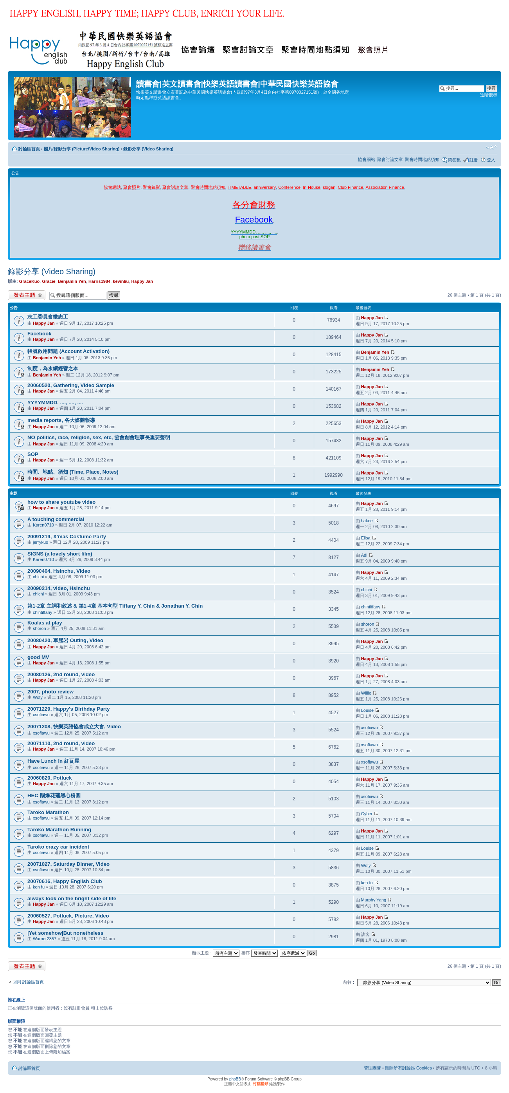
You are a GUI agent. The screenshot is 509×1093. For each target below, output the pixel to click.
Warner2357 (44, 938)
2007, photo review (50, 692)
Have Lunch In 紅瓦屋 (53, 761)
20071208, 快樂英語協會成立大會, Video (74, 726)
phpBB (235, 1079)
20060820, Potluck (49, 778)
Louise (367, 710)
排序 (259, 952)
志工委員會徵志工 (47, 317)
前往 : (348, 982)
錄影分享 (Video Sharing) (148, 149)
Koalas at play (44, 623)
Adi (364, 555)
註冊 (473, 159)
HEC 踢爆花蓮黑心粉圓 (54, 795)
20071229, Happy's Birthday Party (68, 709)
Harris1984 (99, 281)
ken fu (39, 887)
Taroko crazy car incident (58, 847)
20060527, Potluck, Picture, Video (68, 916)
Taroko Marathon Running (59, 829)
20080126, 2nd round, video (61, 674)
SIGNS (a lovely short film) (59, 554)
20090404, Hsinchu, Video (58, 571)
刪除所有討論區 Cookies (408, 1068)
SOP (32, 454)
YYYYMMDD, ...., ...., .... (55, 402)
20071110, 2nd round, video (61, 743)
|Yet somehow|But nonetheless (65, 933)
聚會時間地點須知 (422, 159)
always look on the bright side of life (71, 898)
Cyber (366, 813)
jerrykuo (40, 542)
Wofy (38, 697)
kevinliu (121, 281)
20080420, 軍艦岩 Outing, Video (65, 640)
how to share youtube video (61, 502)
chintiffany (42, 612)
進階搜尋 (488, 94)
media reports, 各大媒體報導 (61, 420)
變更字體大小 (491, 147)
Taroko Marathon (48, 812)
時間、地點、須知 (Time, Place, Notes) (73, 472)
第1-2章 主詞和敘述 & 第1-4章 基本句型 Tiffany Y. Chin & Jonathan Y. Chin (115, 606)
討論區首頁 (29, 149)
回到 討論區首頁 (28, 981)
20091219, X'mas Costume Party (66, 536)
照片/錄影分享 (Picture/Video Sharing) (82, 149)
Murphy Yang (373, 900)
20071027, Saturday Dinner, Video (68, 864)
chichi (38, 576)
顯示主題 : (215, 952)
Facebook (39, 334)
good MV (38, 657)
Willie (366, 693)
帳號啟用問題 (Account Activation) (68, 351)
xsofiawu (41, 714)
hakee (367, 520)
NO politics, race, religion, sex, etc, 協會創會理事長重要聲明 (98, 437)
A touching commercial (55, 519)
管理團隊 (372, 1068)
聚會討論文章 (390, 159)
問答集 (454, 159)
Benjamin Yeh (72, 281)
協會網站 (366, 159)
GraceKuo (29, 281)
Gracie (48, 281)
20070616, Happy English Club (64, 881)
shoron (39, 628)
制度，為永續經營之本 (52, 368)
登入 (491, 159)
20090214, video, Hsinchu (58, 588)
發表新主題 (26, 295)
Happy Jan (142, 281)
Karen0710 (43, 525)
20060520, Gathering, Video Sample (70, 385)
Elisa (366, 538)
